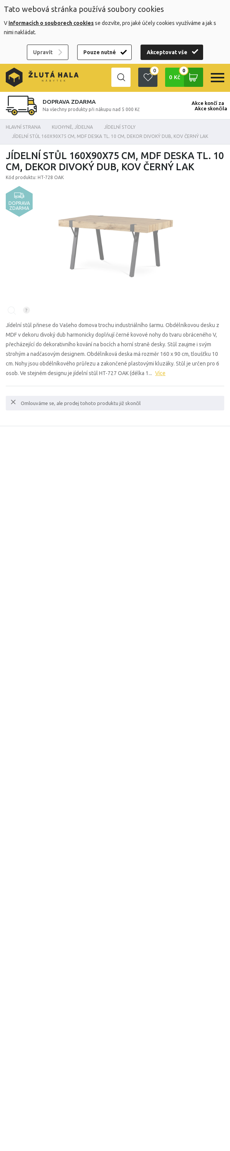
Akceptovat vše (167, 52)
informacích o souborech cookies (51, 23)
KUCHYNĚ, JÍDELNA (72, 127)
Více (160, 373)
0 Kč (186, 77)
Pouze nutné (99, 52)
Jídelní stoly (120, 127)
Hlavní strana (23, 127)
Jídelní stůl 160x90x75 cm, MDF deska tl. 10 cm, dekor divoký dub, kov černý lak (110, 136)
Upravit (43, 52)
